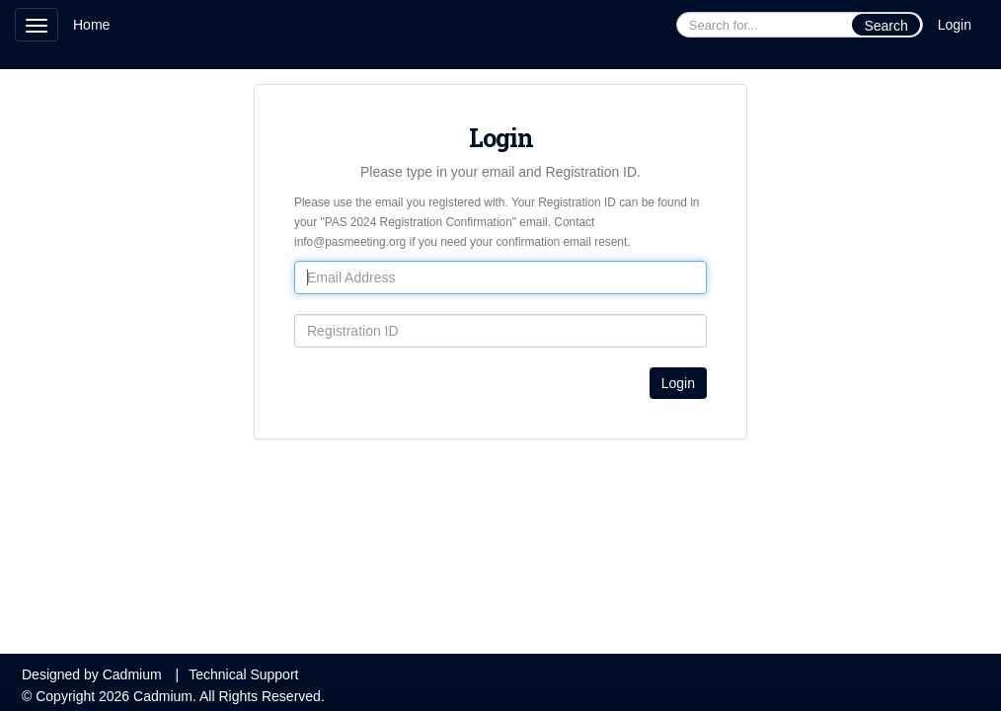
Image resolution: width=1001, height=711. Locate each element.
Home (91, 25)
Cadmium (132, 674)
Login (954, 25)
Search (885, 26)
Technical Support (243, 674)
